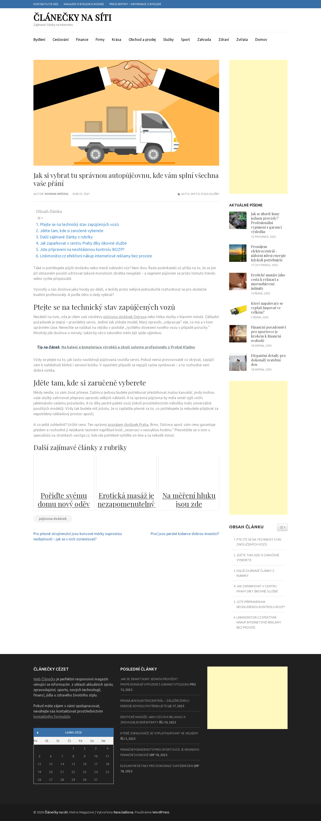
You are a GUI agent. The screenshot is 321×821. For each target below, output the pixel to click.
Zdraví (223, 40)
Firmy (100, 40)
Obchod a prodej (142, 40)
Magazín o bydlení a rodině (84, 4)
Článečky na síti (72, 17)
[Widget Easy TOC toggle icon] (282, 527)
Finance (82, 40)
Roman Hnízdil (57, 193)
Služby (168, 40)
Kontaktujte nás (45, 4)
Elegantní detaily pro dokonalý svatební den (268, 360)
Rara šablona (123, 812)
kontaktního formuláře (51, 717)
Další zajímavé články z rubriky (66, 237)
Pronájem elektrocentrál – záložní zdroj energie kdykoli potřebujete (268, 253)
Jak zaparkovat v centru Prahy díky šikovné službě (83, 243)
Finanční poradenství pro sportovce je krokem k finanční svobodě (268, 334)
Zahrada (204, 40)
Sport (185, 40)
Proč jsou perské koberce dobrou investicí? (185, 534)
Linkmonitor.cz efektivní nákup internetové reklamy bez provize (96, 256)
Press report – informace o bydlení (135, 4)
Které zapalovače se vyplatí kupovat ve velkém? (267, 308)
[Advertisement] (258, 127)
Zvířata (242, 40)
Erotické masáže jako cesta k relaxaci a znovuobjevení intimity (268, 282)
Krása (116, 40)
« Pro (37, 732)
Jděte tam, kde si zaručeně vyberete (71, 231)
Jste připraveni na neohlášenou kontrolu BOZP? (82, 249)
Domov (261, 40)
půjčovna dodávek (53, 519)
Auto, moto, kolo (194, 193)
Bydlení (39, 40)
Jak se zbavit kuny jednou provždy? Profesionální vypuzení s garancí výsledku (266, 222)
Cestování (61, 40)
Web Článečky (44, 679)
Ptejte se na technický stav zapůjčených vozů (79, 224)
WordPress (160, 812)
